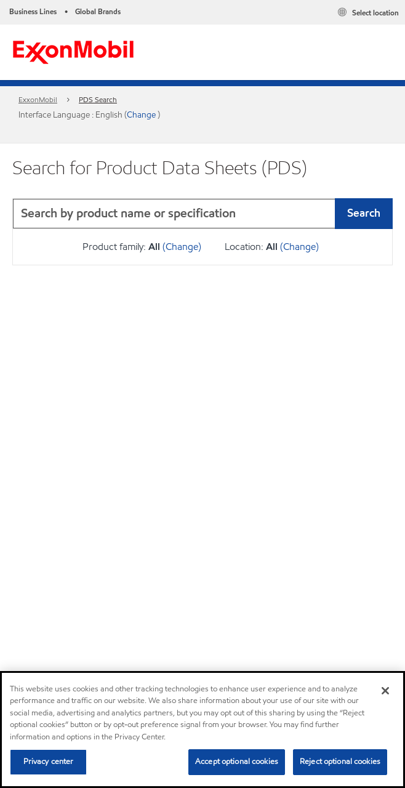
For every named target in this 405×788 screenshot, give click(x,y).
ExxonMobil (37, 99)
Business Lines (33, 11)
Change (142, 115)
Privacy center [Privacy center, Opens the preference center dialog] (48, 761)
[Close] (385, 690)
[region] (202, 729)
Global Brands (98, 11)
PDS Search (98, 99)
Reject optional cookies (340, 761)
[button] (380, 213)
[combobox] (202, 213)
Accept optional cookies (236, 761)
